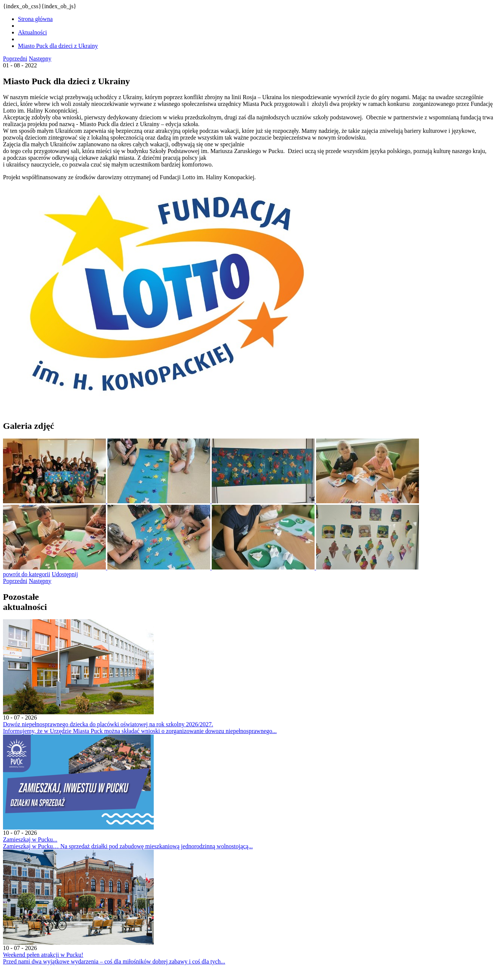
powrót (26, 574)
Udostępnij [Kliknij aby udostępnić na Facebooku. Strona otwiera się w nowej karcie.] (65, 574)
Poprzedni (15, 581)
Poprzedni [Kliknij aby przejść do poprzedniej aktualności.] (15, 58)
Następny (40, 581)
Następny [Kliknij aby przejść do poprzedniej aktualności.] (40, 58)
